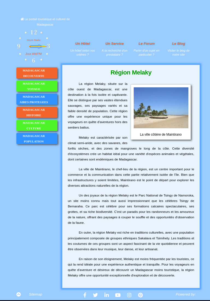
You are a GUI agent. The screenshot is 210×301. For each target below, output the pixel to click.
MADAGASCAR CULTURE (40, 125)
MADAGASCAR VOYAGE (40, 86)
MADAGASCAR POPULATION (40, 138)
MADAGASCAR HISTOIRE (40, 112)
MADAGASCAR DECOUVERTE (40, 73)
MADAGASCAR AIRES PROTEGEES (38, 99)
